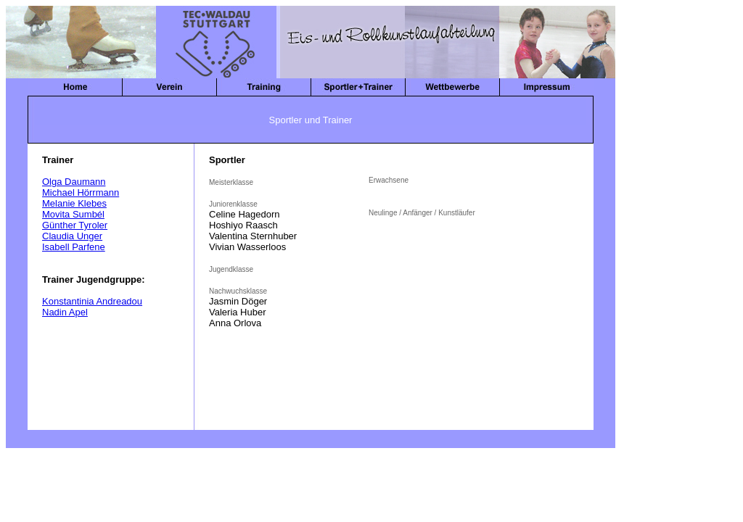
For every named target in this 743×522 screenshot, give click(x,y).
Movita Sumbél (73, 214)
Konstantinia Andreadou (92, 301)
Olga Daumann (73, 181)
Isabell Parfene (73, 246)
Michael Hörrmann (80, 192)
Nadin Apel (65, 312)
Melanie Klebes (74, 203)
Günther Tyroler (74, 225)
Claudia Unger (72, 236)
